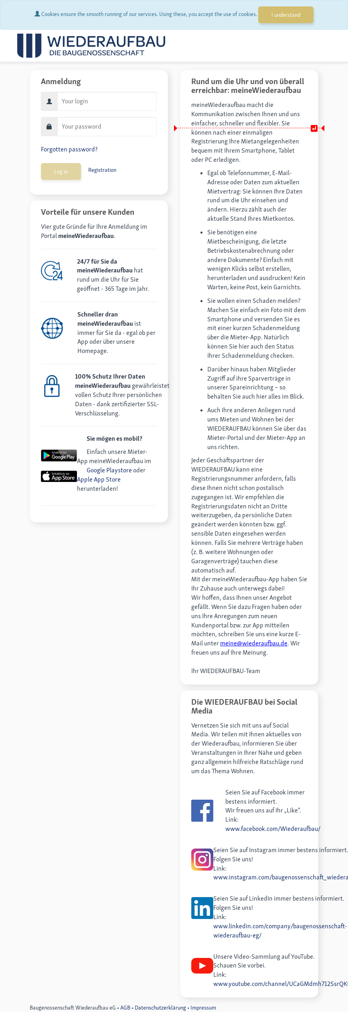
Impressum (203, 1007)
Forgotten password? (69, 149)
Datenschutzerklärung (160, 1007)
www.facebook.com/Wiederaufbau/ (272, 829)
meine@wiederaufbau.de (253, 643)
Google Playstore (109, 470)
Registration (102, 169)
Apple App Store (99, 479)
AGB (125, 1007)
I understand (285, 14)
